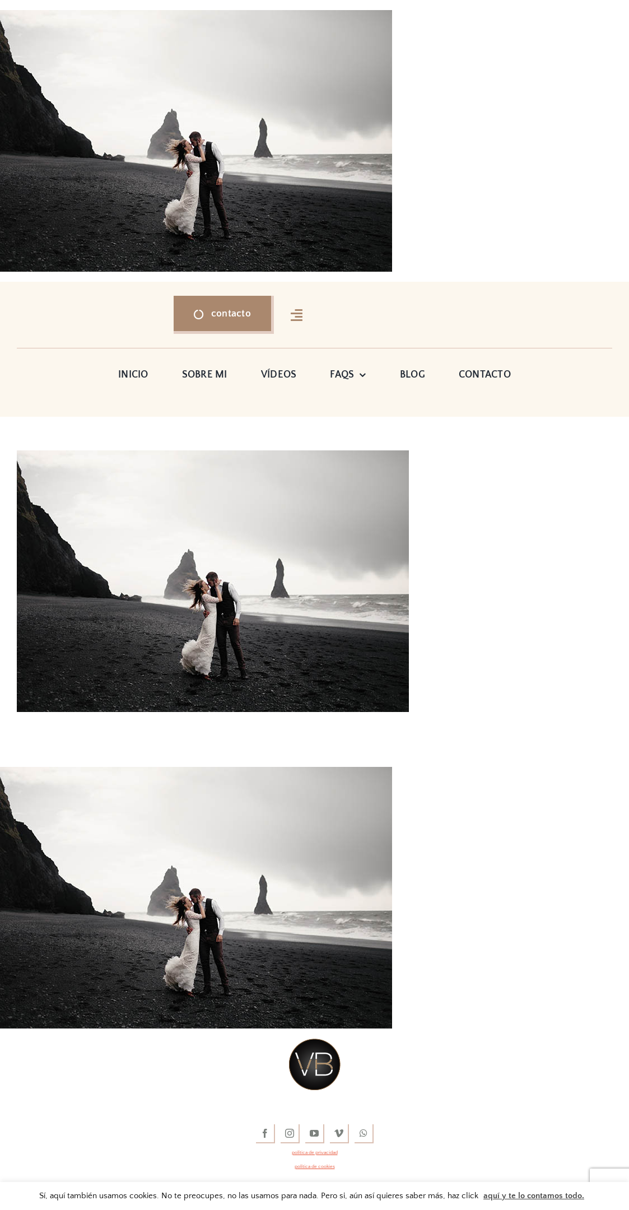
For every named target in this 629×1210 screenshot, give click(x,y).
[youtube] (314, 1133)
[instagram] (290, 1133)
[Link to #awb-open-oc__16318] (296, 315)
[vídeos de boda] (314, 1043)
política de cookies (315, 1166)
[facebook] (265, 1133)
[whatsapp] (364, 1133)
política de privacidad (315, 1152)
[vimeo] (339, 1133)
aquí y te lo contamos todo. (533, 1195)
